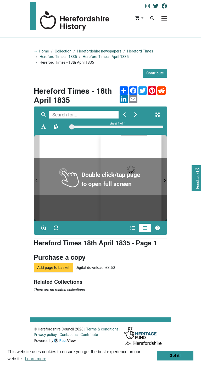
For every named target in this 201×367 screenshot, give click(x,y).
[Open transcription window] (56, 126)
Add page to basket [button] (53, 267)
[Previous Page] (37, 178)
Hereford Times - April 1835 (106, 57)
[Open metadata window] (132, 228)
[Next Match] (135, 114)
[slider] (71, 126)
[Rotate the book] (56, 228)
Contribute (155, 73)
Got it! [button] (175, 355)
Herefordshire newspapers (99, 51)
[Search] (152, 18)
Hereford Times (140, 51)
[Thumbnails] (145, 228)
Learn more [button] (35, 359)
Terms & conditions (102, 329)
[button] (139, 18)
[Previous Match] (124, 114)
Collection (63, 51)
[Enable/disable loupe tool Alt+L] (43, 228)
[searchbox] (84, 114)
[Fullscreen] (157, 114)
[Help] (157, 228)
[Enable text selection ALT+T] (43, 126)
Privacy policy (45, 335)
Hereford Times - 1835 (58, 57)
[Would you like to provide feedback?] (196, 178)
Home (44, 51)
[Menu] (164, 18)
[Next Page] (164, 178)
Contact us (68, 335)
